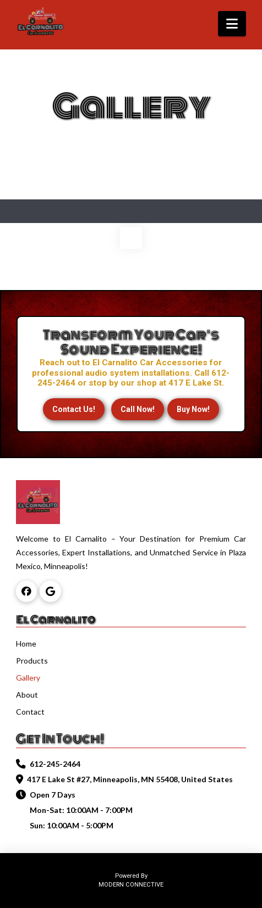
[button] (232, 23)
